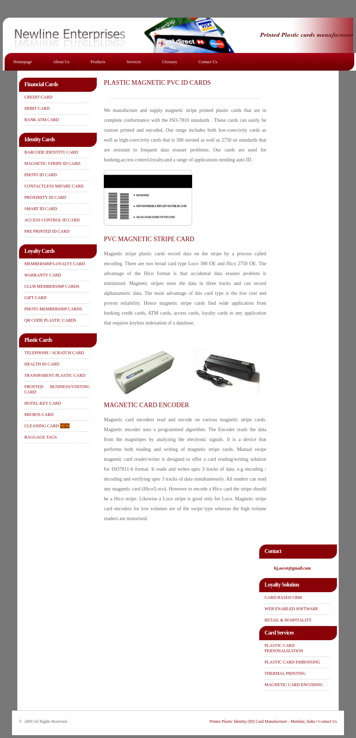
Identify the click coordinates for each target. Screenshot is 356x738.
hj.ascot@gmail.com (292, 568)
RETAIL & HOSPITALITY (288, 620)
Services (133, 61)
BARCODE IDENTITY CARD (51, 152)
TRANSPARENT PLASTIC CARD (54, 375)
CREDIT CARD (38, 97)
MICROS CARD (38, 414)
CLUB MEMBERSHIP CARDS (51, 286)
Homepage (22, 61)
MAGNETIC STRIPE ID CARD (52, 163)
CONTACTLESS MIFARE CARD (54, 186)
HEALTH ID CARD (41, 364)
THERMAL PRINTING (285, 673)
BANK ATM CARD (41, 119)
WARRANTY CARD (42, 275)
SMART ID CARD (40, 208)
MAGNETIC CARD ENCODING (294, 684)
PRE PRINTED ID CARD (47, 231)
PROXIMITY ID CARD (45, 197)
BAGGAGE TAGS (40, 437)
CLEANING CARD (47, 425)
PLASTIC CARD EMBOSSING (292, 662)
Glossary (169, 61)
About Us (61, 61)
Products (97, 61)
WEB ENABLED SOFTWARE (291, 608)
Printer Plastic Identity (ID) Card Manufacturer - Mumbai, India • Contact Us (273, 721)
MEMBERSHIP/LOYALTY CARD (54, 263)
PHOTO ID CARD (40, 174)
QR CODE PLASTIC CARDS (50, 320)
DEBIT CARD (36, 108)
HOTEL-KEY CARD (42, 403)
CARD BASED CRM (283, 597)
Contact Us (208, 61)
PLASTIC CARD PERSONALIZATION (284, 648)
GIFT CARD (35, 297)
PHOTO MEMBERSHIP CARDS (53, 308)
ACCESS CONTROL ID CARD (52, 220)
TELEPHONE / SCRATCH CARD (54, 352)
